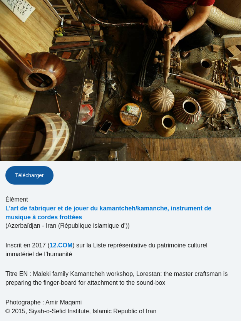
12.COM (61, 245)
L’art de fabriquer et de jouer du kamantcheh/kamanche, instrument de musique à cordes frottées (108, 212)
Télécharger (29, 175)
